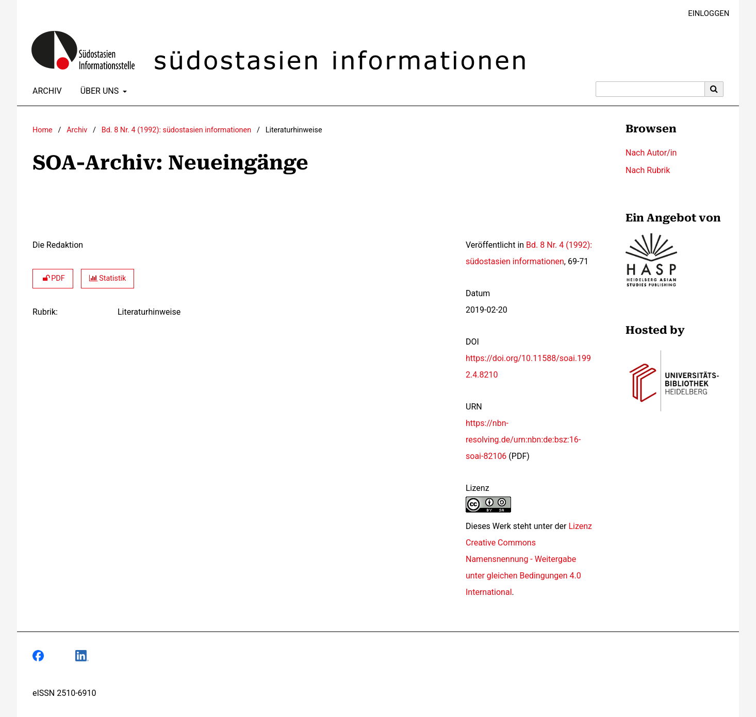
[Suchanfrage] (650, 89)
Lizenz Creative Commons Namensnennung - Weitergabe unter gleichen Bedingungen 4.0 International (529, 559)
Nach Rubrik (648, 170)
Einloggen (704, 14)
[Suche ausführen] (714, 89)
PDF (53, 278)
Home (42, 130)
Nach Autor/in (651, 153)
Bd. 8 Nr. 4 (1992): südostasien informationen (176, 130)
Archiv (45, 91)
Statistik (107, 278)
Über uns (98, 91)
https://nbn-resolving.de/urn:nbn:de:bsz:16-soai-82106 (523, 439)
